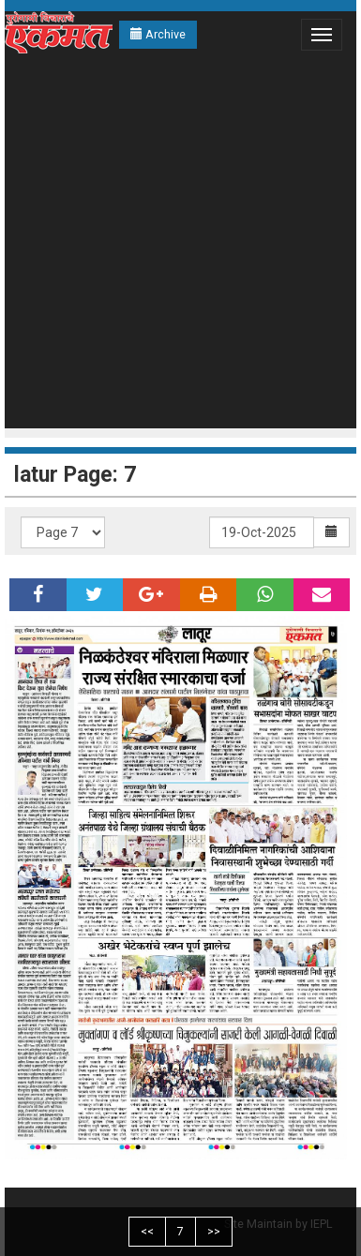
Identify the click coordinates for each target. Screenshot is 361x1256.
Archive (158, 34)
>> (213, 1231)
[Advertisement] (176, 243)
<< (147, 1231)
